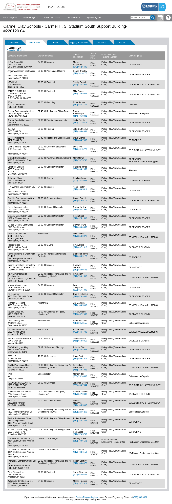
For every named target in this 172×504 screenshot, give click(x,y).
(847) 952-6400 (80, 67)
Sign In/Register (94, 17)
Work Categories (45, 56)
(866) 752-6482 (80, 376)
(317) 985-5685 (80, 405)
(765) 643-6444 (80, 474)
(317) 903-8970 (80, 463)
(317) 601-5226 (80, 149)
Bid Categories (135, 56)
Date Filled (92, 57)
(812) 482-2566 (80, 314)
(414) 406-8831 (80, 116)
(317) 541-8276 (80, 73)
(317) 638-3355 (80, 227)
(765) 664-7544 (80, 385)
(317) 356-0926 (80, 236)
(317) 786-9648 (80, 93)
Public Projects (10, 17)
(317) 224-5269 (80, 412)
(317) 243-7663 (80, 421)
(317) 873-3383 (80, 296)
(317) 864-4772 (80, 105)
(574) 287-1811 (80, 483)
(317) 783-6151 (80, 441)
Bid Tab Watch (73, 17)
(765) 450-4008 (80, 370)
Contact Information (78, 55)
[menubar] (52, 17)
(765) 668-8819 (80, 341)
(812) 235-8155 (80, 323)
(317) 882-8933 (80, 350)
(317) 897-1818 (80, 247)
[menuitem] (10, 17)
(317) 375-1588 (80, 218)
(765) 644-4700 (80, 332)
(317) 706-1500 (80, 276)
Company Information (18, 56)
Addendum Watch (52, 17)
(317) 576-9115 (80, 200)
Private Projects (30, 17)
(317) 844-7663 (80, 140)
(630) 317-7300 (80, 290)
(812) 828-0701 (80, 270)
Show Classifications (16, 50)
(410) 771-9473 (80, 122)
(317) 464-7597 (80, 209)
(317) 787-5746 (80, 160)
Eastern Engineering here (87, 497)
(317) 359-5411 (80, 189)
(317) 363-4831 (80, 131)
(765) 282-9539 (80, 180)
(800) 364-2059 (80, 169)
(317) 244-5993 (80, 305)
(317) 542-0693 (80, 394)
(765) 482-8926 (80, 84)
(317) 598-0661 (140, 497)
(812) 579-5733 (80, 434)
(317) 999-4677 (80, 358)
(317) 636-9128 (80, 256)
